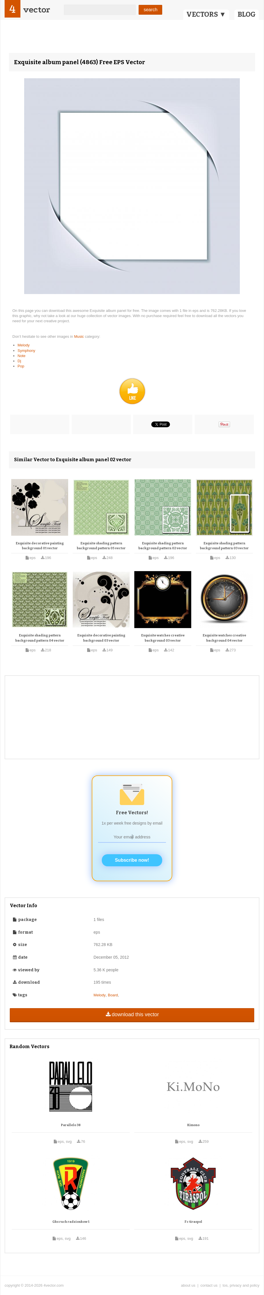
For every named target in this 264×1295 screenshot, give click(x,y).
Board (113, 995)
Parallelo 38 (71, 1125)
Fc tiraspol (193, 1222)
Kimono (193, 1125)
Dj (19, 361)
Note (21, 356)
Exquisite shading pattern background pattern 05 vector (101, 545)
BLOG (247, 14)
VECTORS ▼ (206, 14)
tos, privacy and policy (241, 1285)
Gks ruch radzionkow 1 (70, 1222)
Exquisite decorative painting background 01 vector (40, 545)
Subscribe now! (132, 860)
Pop (21, 366)
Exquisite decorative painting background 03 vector (101, 638)
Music (79, 336)
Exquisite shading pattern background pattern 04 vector (39, 638)
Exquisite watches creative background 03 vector (163, 638)
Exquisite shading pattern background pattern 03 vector (224, 545)
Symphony (26, 350)
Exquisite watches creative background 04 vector (224, 638)
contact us (208, 1285)
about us (188, 1285)
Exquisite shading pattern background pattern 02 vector (162, 545)
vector (36, 10)
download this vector (132, 1014)
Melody (24, 345)
